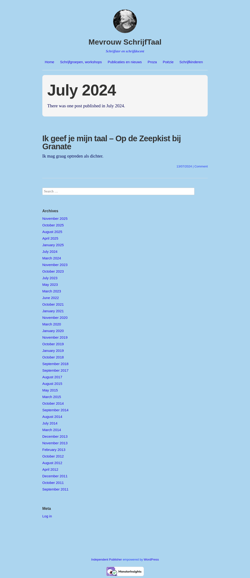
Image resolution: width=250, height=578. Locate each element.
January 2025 (53, 245)
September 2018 (55, 364)
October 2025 (53, 225)
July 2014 (49, 423)
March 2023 (51, 291)
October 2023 (53, 271)
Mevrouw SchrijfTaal (125, 42)
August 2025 (52, 232)
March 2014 (51, 430)
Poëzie (168, 62)
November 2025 (55, 218)
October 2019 (53, 344)
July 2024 (49, 251)
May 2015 (50, 390)
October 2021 (53, 304)
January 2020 (53, 331)
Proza (152, 62)
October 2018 (53, 357)
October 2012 (53, 456)
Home (49, 62)
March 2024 (51, 258)
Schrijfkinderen (191, 62)
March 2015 (51, 397)
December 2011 (55, 476)
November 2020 (55, 318)
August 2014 (52, 417)
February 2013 (53, 450)
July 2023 (49, 278)
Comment (201, 166)
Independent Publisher (106, 559)
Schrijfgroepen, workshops (81, 62)
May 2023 (50, 285)
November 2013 (55, 443)
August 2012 (52, 463)
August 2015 (52, 384)
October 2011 (53, 483)
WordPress (151, 559)
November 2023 (55, 265)
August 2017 (52, 377)
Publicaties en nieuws (125, 62)
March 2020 (51, 324)
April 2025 (50, 238)
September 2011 (55, 489)
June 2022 (50, 298)
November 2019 (55, 337)
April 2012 (50, 469)
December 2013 (55, 436)
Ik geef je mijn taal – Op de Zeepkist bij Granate (111, 142)
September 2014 (55, 410)
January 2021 (53, 311)
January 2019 (53, 351)
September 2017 (55, 370)
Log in (47, 516)
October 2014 (53, 403)
